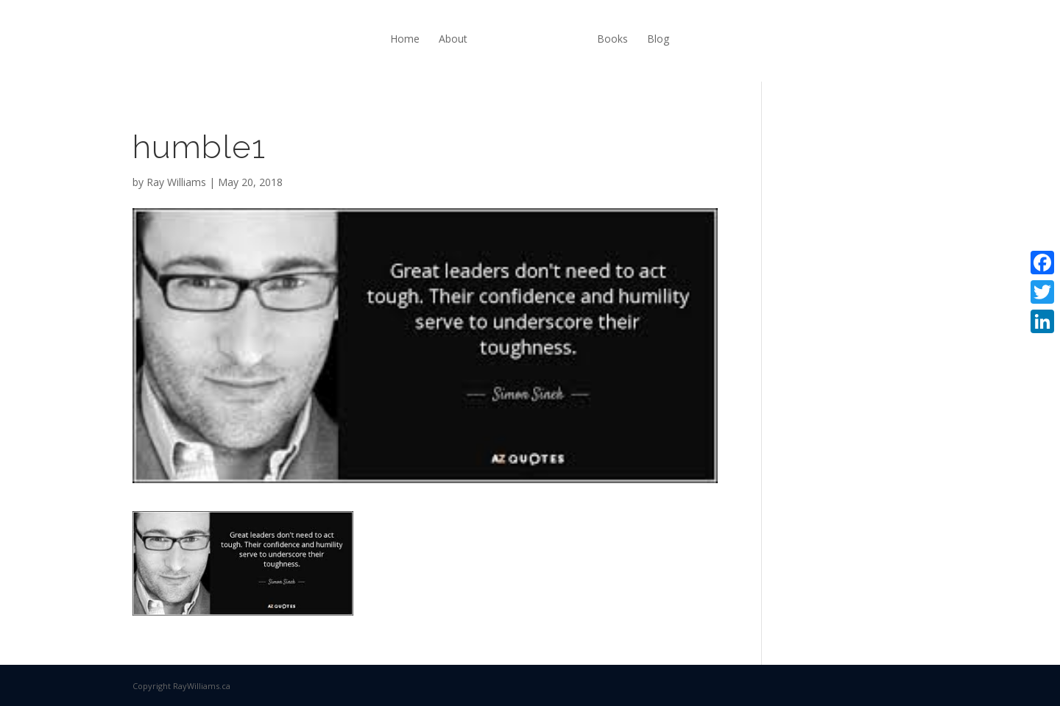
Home (405, 39)
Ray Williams (176, 182)
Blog (658, 39)
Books (612, 39)
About (453, 39)
